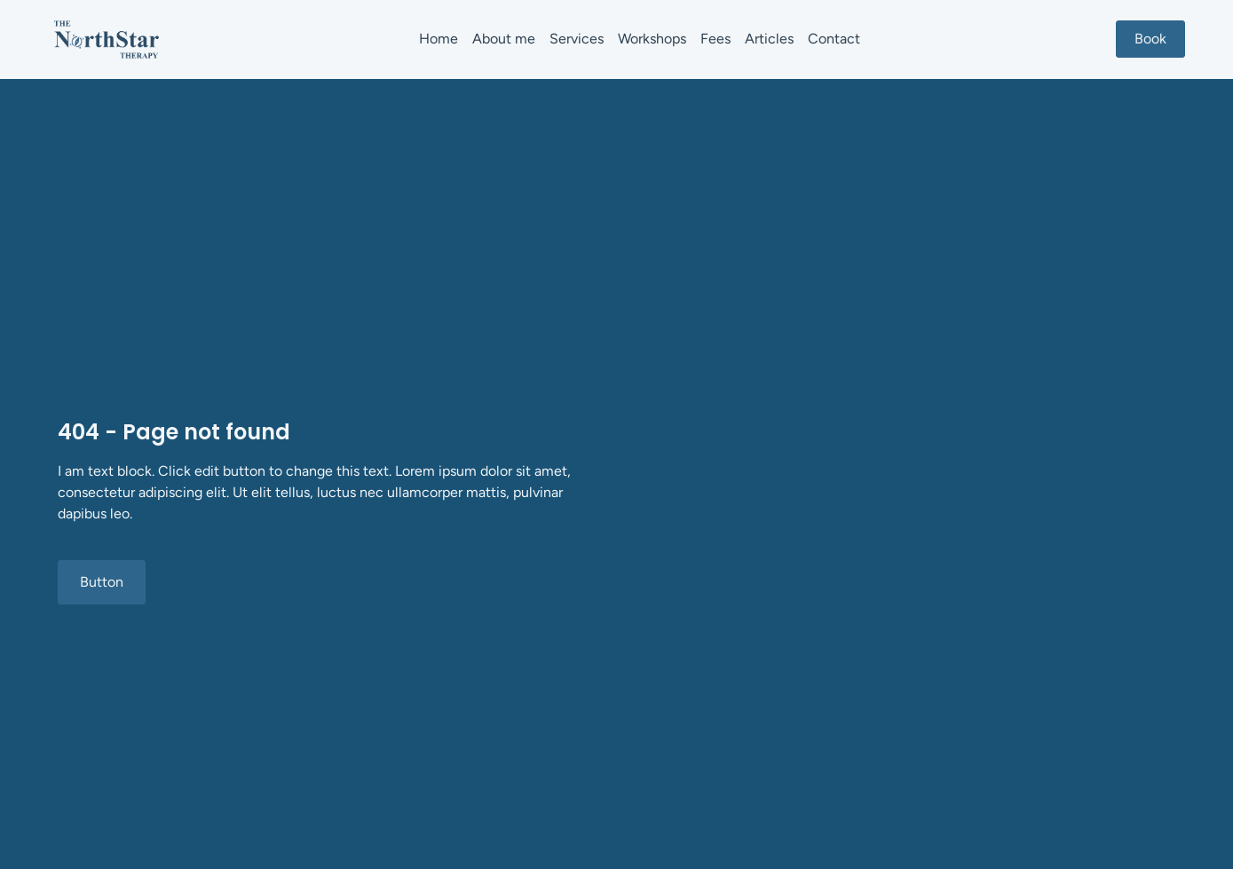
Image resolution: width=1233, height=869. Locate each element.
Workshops (652, 38)
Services (576, 38)
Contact (834, 38)
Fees (715, 38)
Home (438, 38)
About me (503, 38)
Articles (769, 38)
